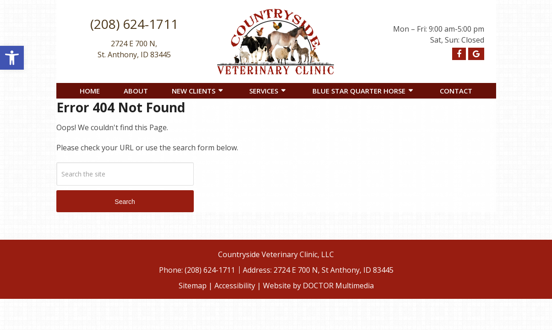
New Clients (193, 90)
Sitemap (193, 285)
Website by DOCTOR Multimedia (318, 285)
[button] (12, 58)
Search (125, 201)
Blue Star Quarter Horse (358, 90)
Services (263, 90)
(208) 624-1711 (134, 24)
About (136, 90)
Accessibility (234, 285)
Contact (456, 90)
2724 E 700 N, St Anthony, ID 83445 (333, 270)
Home (90, 90)
